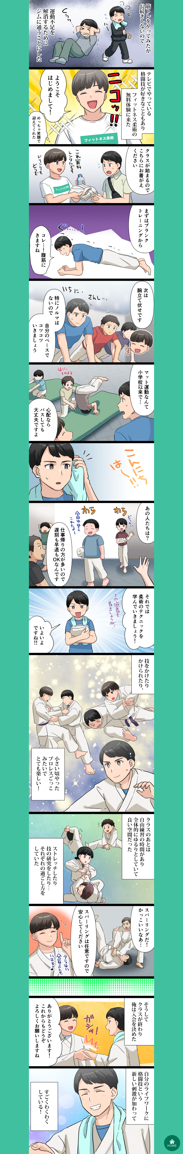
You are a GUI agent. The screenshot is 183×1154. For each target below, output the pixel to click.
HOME (172, 1143)
